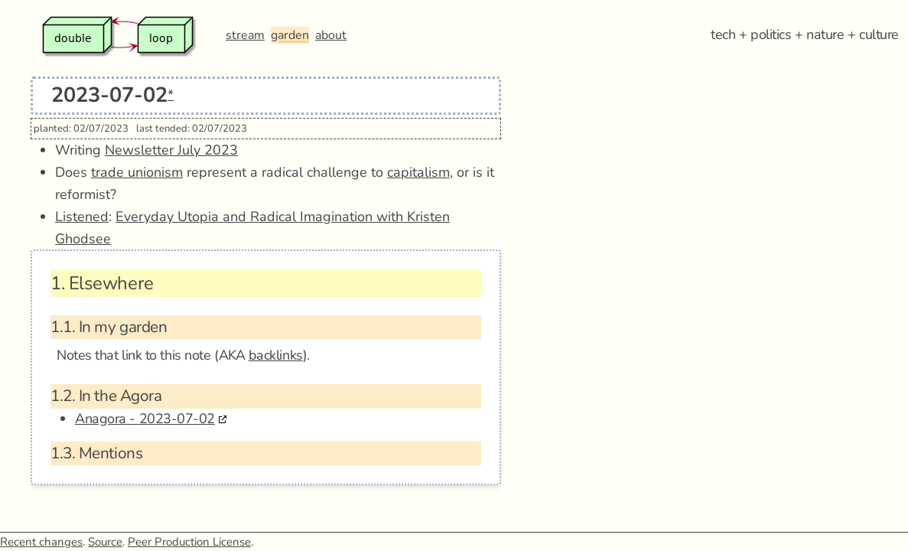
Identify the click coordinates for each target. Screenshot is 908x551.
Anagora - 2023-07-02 (145, 418)
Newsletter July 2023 (171, 150)
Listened (82, 216)
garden (290, 35)
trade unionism (137, 172)
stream (245, 35)
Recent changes (41, 541)
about (331, 35)
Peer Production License (189, 541)
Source (105, 541)
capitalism (418, 172)
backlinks (276, 355)
